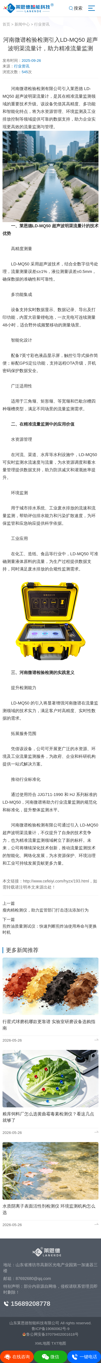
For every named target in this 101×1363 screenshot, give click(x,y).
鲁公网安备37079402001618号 (50, 1334)
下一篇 (50, 926)
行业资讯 (41, 24)
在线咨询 (17, 1356)
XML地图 (42, 1343)
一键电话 (84, 1356)
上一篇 (50, 907)
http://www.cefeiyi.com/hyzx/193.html (56, 881)
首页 (6, 24)
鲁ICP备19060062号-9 (51, 1329)
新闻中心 (22, 24)
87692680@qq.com (33, 1278)
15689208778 (30, 1303)
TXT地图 (58, 1343)
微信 (50, 1356)
